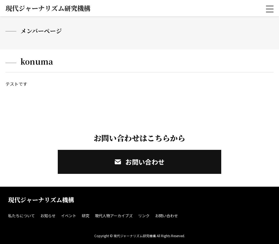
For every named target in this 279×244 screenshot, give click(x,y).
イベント (68, 215)
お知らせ (48, 215)
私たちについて (21, 215)
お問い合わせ (140, 161)
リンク (144, 215)
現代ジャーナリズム (47, 8)
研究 (85, 215)
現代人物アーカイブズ (114, 215)
